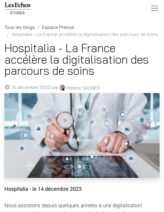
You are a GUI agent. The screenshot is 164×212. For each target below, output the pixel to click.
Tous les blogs (19, 27)
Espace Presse (58, 27)
